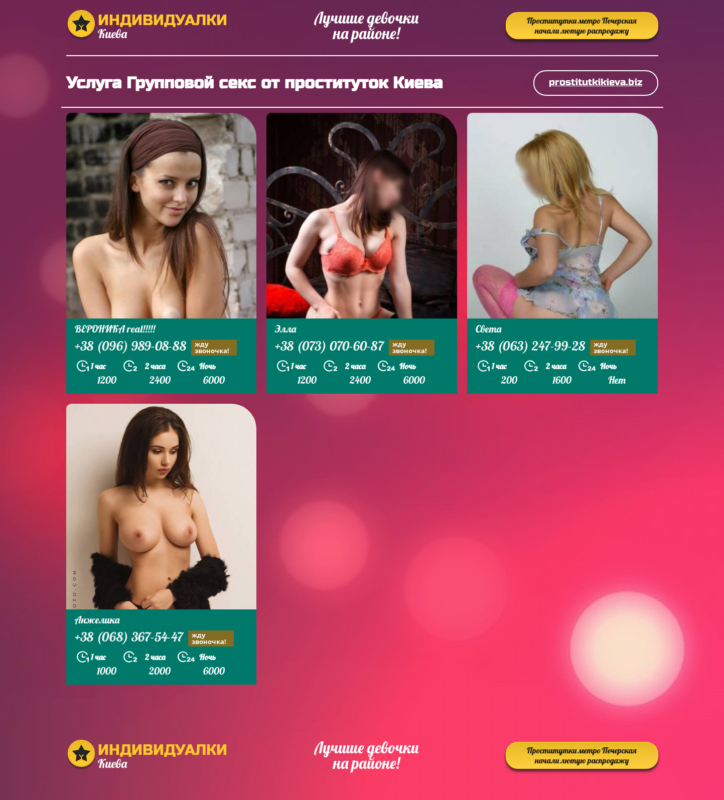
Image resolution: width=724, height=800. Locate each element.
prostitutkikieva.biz (595, 82)
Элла (285, 329)
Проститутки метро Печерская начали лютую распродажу (582, 26)
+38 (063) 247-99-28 (556, 347)
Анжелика (97, 619)
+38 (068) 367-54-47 (154, 638)
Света (488, 329)
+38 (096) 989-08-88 (156, 347)
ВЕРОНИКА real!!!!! (115, 329)
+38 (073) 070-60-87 (355, 347)
